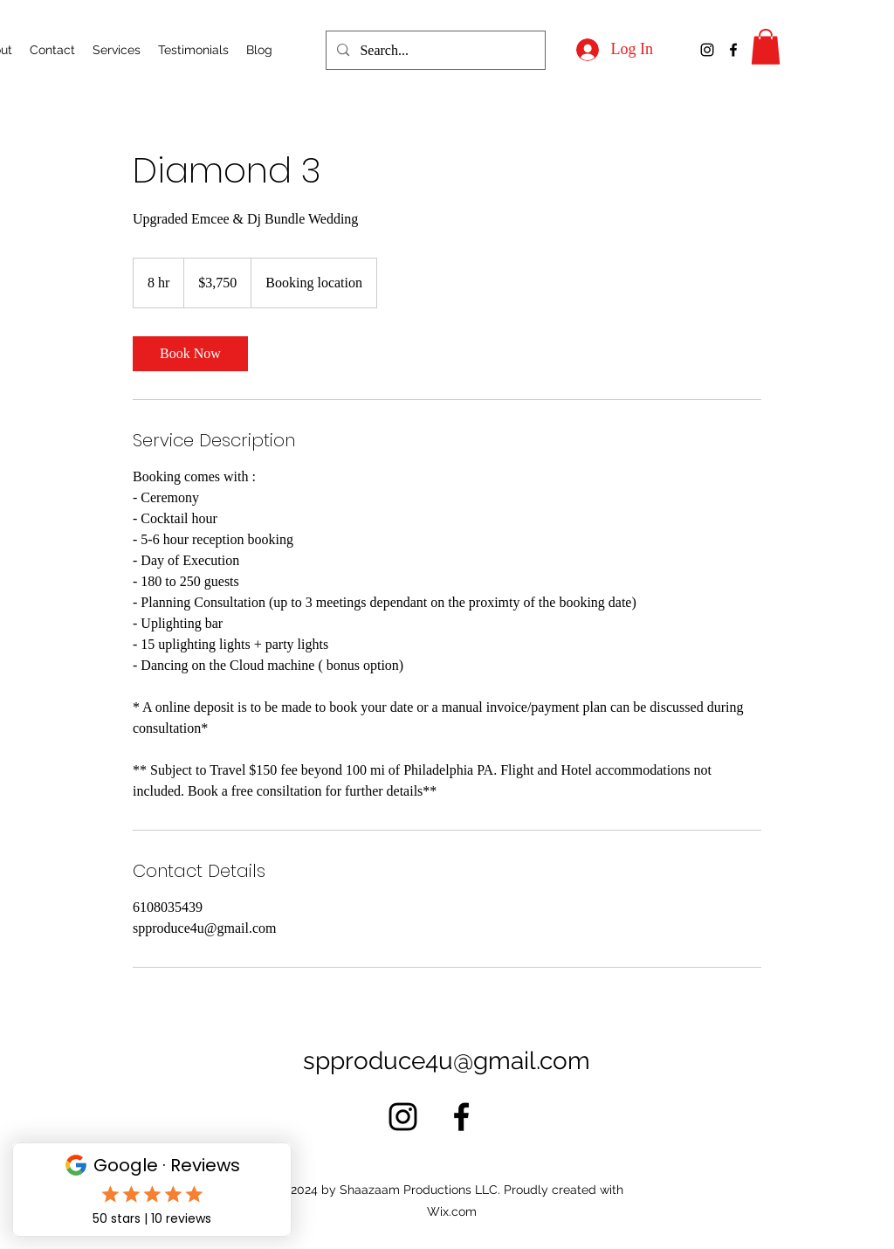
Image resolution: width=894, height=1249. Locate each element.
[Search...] (434, 50)
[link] (190, 353)
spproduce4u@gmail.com (446, 1060)
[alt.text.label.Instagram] (707, 50)
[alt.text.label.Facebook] (733, 50)
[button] (766, 47)
